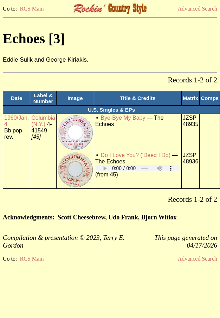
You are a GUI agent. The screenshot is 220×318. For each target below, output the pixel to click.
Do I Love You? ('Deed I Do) (135, 155)
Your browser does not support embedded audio (138, 168)
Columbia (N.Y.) (43, 121)
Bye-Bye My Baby (123, 118)
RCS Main (32, 9)
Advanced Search (197, 9)
